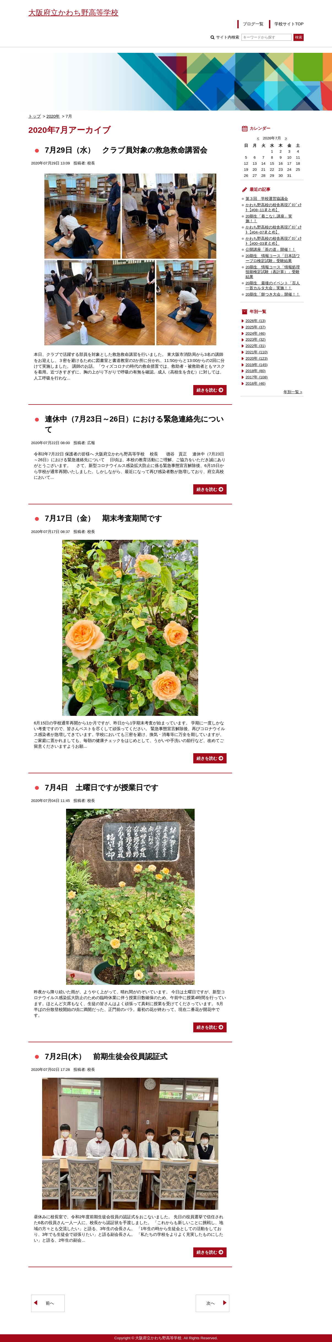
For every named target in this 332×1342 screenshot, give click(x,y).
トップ (34, 116)
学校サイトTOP (289, 23)
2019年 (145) (257, 365)
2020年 (53, 116)
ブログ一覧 (253, 23)
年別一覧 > (293, 392)
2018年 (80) (256, 371)
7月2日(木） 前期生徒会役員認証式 (106, 1056)
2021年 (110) (257, 352)
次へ (210, 1303)
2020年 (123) (257, 358)
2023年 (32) (256, 339)
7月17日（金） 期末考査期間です (103, 518)
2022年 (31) (256, 346)
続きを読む (207, 390)
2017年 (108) (257, 377)
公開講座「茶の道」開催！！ (271, 250)
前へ (50, 1303)
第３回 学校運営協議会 (267, 199)
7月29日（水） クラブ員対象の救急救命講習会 (126, 150)
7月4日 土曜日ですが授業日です (102, 787)
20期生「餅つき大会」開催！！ (273, 294)
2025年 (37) (256, 327)
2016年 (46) (256, 383)
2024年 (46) (256, 333)
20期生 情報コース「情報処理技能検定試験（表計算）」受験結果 (273, 272)
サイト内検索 (253, 37)
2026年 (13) (256, 321)
